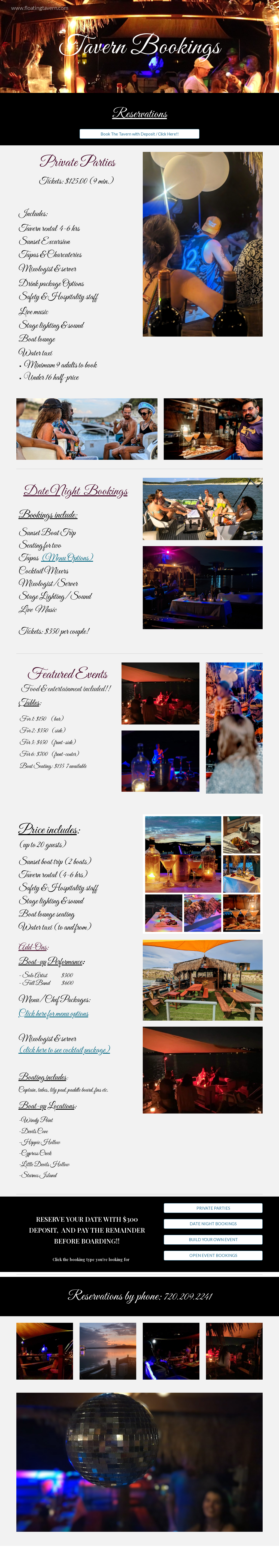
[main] (139, 47)
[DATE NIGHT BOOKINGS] (213, 1224)
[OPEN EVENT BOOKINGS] (213, 1255)
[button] (272, 7)
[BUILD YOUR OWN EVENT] (213, 1239)
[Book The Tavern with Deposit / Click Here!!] (139, 134)
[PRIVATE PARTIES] (213, 1208)
